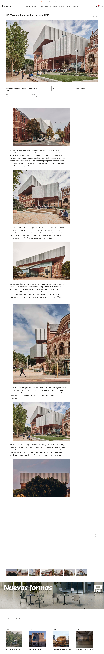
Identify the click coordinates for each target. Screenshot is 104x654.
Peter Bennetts (33, 97)
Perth (20, 618)
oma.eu (54, 88)
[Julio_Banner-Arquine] (52, 608)
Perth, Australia (80, 88)
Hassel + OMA (33, 88)
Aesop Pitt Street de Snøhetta (85, 649)
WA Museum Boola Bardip (28, 618)
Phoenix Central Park (35, 649)
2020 (7, 97)
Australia (10, 618)
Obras (7, 629)
